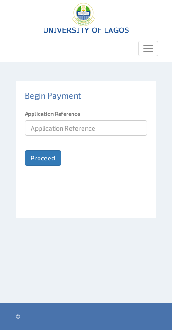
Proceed (43, 158)
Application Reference (52, 113)
